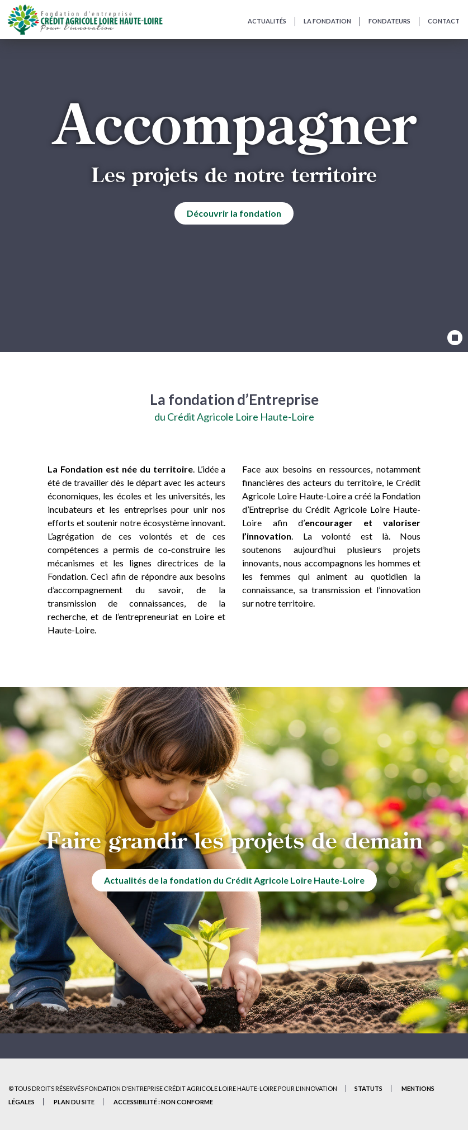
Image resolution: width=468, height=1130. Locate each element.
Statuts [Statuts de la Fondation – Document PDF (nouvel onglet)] (368, 1088)
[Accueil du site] (85, 19)
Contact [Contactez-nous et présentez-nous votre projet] (444, 21)
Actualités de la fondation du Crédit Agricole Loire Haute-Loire (234, 880)
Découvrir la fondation (234, 213)
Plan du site (74, 1101)
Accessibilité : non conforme (163, 1101)
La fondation (327, 21)
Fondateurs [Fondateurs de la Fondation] (389, 21)
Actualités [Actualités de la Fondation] (267, 21)
